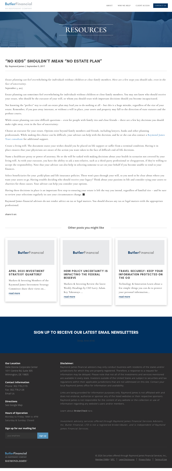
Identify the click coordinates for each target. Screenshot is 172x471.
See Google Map (14, 408)
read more (15, 296)
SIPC (109, 462)
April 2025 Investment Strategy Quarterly (27, 275)
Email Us (9, 396)
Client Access (143, 5)
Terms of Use (160, 462)
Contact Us (160, 5)
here (84, 413)
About (109, 5)
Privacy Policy (143, 462)
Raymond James (17, 68)
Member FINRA (97, 462)
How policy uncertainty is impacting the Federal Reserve (84, 277)
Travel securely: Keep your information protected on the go (137, 277)
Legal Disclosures (124, 462)
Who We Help (124, 5)
